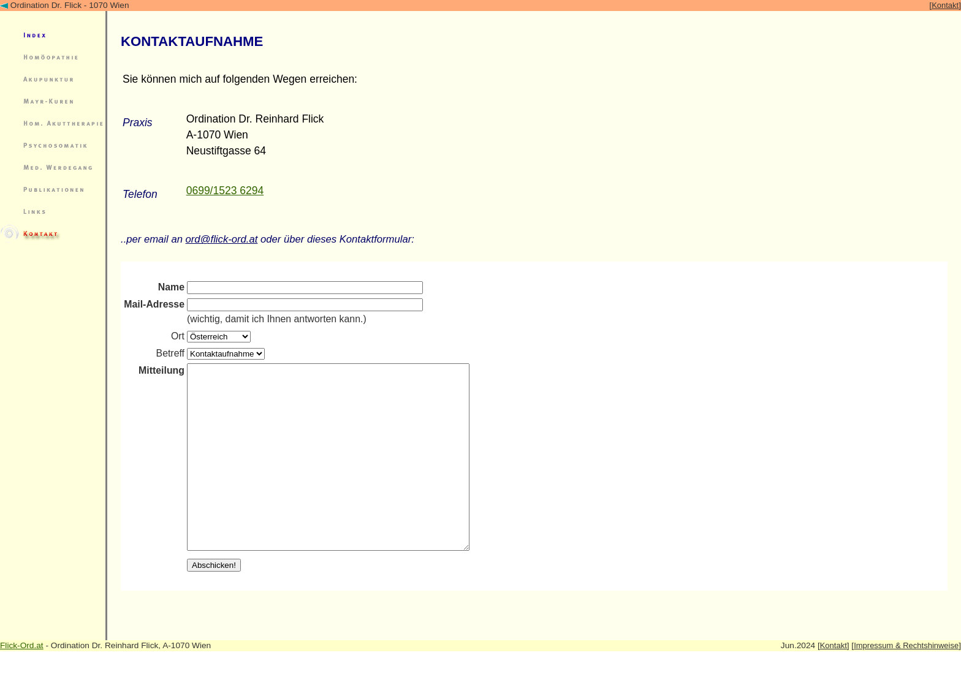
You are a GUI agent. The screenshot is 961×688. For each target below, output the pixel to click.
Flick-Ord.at (22, 682)
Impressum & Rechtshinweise (906, 682)
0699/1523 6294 (225, 190)
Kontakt (945, 5)
